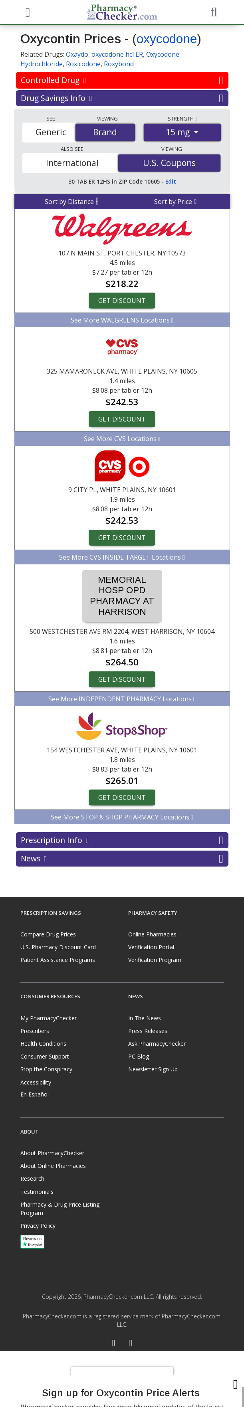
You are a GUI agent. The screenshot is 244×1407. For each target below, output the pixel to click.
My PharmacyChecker (48, 1018)
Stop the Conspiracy (46, 1069)
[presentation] (122, 1379)
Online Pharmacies (152, 934)
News (122, 858)
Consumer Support (44, 1056)
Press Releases (147, 1031)
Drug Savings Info (122, 98)
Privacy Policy (38, 1225)
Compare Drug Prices (48, 934)
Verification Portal (151, 947)
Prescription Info (122, 840)
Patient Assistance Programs (57, 960)
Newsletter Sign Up (153, 1069)
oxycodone (167, 39)
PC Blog (138, 1056)
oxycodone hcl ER (117, 54)
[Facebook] (113, 1344)
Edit (170, 181)
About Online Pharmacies (53, 1166)
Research (32, 1178)
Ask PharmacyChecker (157, 1043)
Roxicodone (83, 63)
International (72, 162)
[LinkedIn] (131, 1344)
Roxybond (119, 63)
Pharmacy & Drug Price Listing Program (59, 1209)
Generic (51, 132)
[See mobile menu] (26, 12)
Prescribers (34, 1031)
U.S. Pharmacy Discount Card (58, 947)
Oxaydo (77, 54)
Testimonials (37, 1191)
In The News (144, 1018)
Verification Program (154, 960)
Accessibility (35, 1082)
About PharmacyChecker (52, 1153)
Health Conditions (43, 1043)
